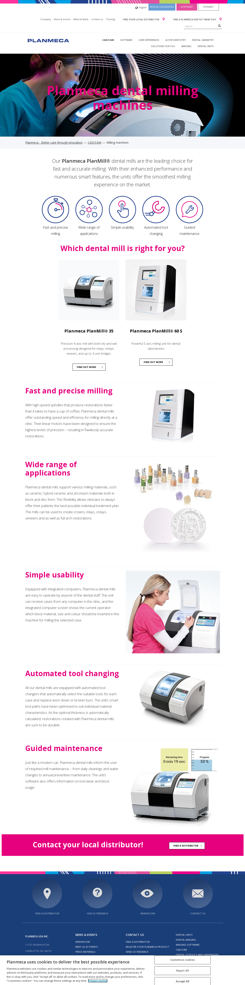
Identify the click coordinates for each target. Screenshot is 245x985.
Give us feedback (97, 913)
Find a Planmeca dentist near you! (195, 19)
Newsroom (147, 913)
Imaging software (187, 944)
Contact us (97, 19)
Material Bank (80, 19)
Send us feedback (137, 951)
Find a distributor (185, 845)
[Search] (219, 25)
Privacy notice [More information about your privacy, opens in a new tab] (97, 981)
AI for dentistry (175, 39)
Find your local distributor (141, 19)
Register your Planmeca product (147, 946)
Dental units (206, 46)
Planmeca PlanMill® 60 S (156, 331)
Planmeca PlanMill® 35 (88, 331)
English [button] (141, 8)
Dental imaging (186, 939)
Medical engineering (162, 6)
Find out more (86, 367)
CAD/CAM (108, 39)
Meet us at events (86, 946)
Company (45, 19)
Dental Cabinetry (203, 39)
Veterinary (187, 6)
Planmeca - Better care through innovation (54, 142)
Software (126, 39)
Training (110, 19)
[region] (122, 970)
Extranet (208, 6)
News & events (62, 19)
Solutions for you (163, 46)
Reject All (182, 970)
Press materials (85, 951)
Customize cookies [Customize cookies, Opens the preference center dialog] (182, 960)
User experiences (149, 39)
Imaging (186, 46)
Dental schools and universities (197, 954)
